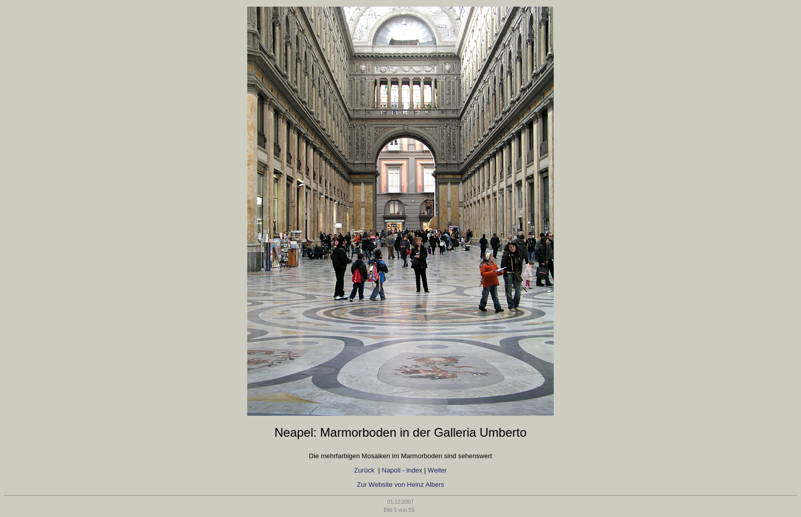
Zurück (365, 470)
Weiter (437, 470)
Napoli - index (402, 470)
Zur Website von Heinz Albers (400, 484)
